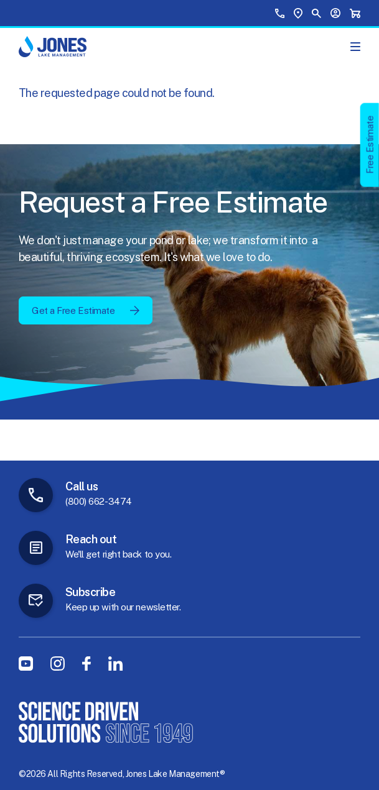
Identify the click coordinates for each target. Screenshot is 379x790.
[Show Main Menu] (355, 46)
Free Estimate (370, 144)
